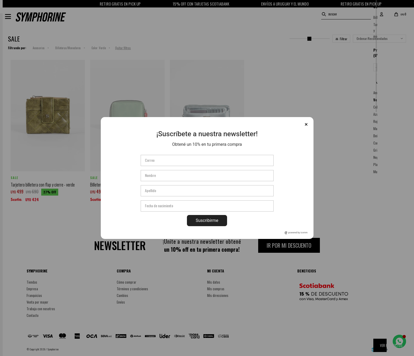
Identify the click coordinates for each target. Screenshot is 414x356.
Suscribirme (207, 220)
